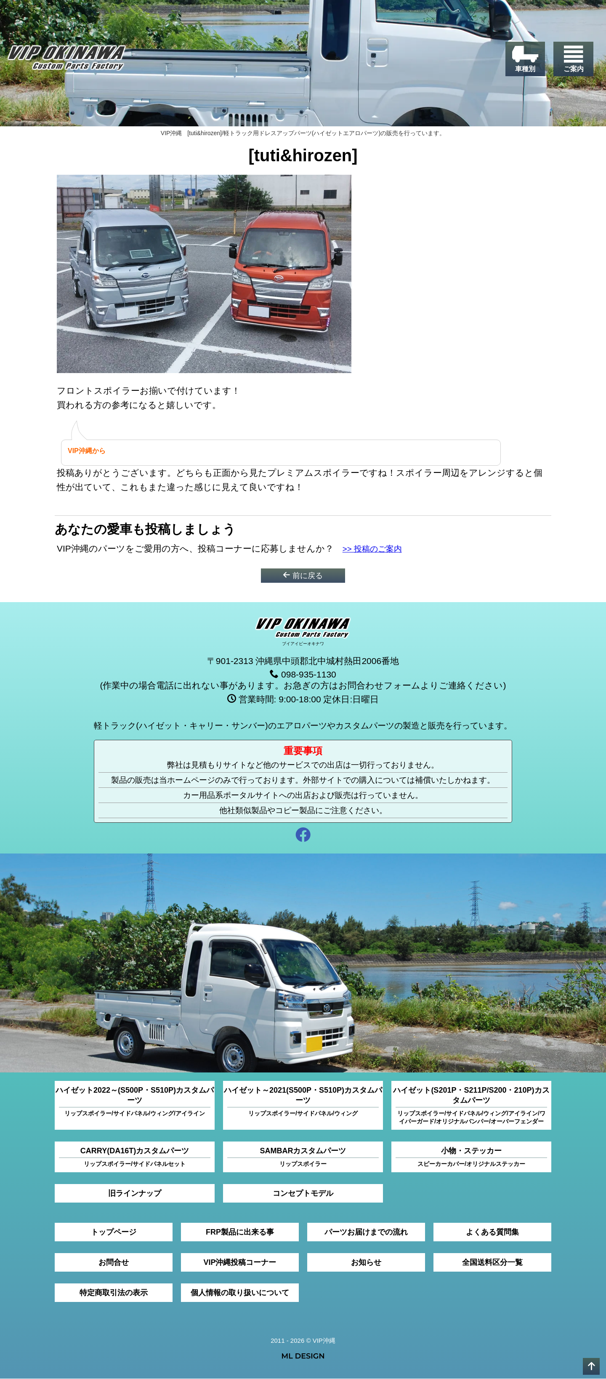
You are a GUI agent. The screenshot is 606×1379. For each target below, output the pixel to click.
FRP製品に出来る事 (240, 1232)
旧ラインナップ (134, 1194)
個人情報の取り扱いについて (240, 1293)
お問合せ (113, 1263)
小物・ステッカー (471, 1157)
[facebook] (303, 836)
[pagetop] (591, 1366)
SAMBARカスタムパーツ (303, 1157)
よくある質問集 (492, 1232)
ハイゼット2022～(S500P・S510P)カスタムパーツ (135, 1102)
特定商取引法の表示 (114, 1293)
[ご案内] (573, 59)
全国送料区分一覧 (492, 1263)
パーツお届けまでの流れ (366, 1232)
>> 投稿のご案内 (376, 548)
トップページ (113, 1232)
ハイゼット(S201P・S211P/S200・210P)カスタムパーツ (471, 1106)
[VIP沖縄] (66, 60)
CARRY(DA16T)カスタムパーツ (134, 1157)
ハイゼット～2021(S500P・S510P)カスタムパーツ (303, 1102)
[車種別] (525, 59)
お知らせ (366, 1263)
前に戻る (303, 575)
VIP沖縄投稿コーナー (239, 1263)
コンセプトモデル (303, 1194)
